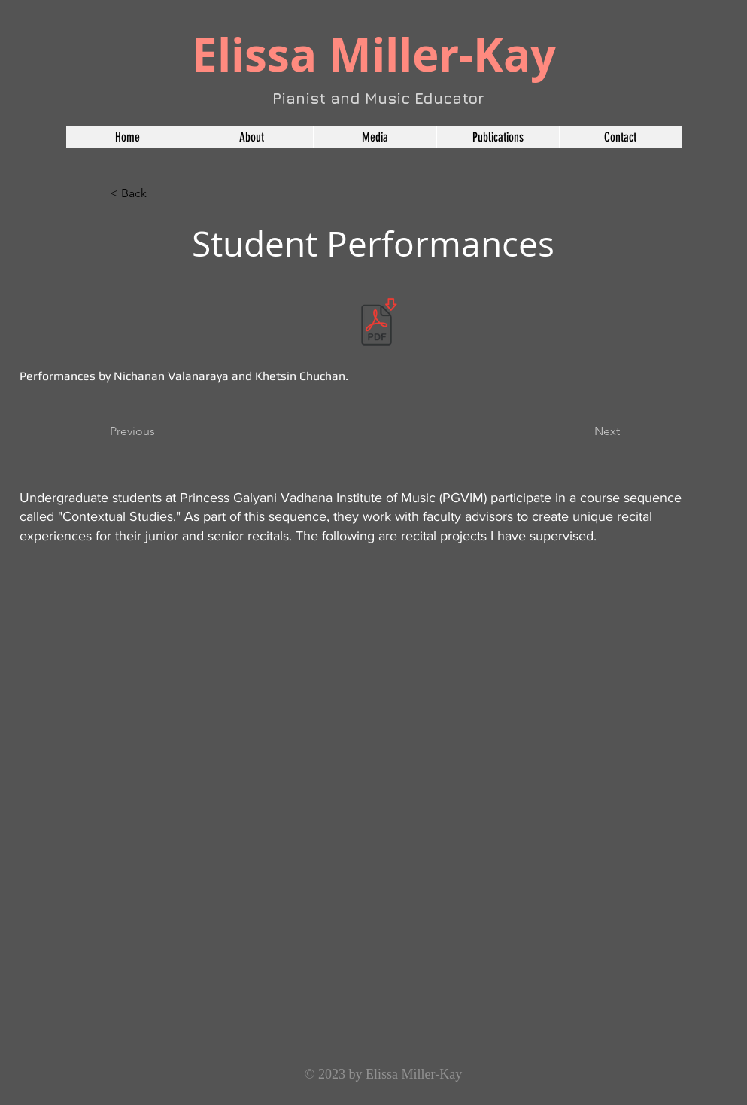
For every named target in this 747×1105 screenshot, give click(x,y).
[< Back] (159, 193)
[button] (374, 137)
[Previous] (159, 431)
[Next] (582, 431)
